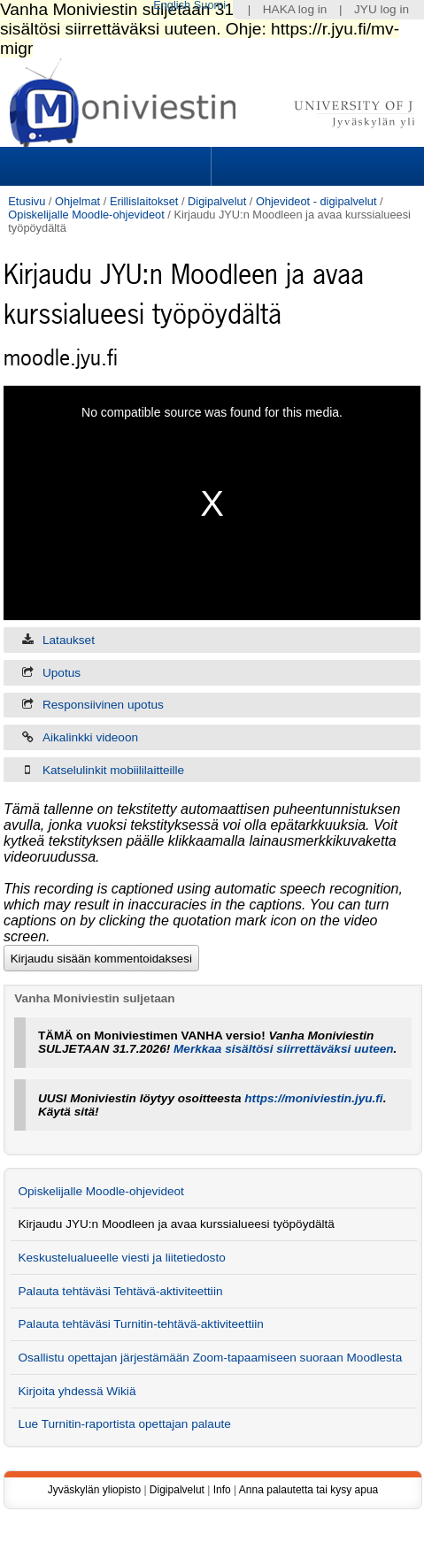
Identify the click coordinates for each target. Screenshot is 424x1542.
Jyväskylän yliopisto (94, 1490)
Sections (107, 166)
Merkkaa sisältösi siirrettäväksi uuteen (283, 1048)
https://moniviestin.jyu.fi (313, 1098)
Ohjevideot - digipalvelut (316, 201)
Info (222, 1490)
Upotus (61, 672)
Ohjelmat (77, 201)
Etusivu (26, 201)
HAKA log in (295, 9)
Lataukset (68, 640)
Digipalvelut (217, 201)
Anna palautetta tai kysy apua (308, 1490)
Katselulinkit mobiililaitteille (113, 770)
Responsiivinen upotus (103, 704)
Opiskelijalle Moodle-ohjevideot (86, 214)
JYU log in (381, 9)
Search (315, 166)
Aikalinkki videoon (90, 737)
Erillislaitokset (144, 201)
